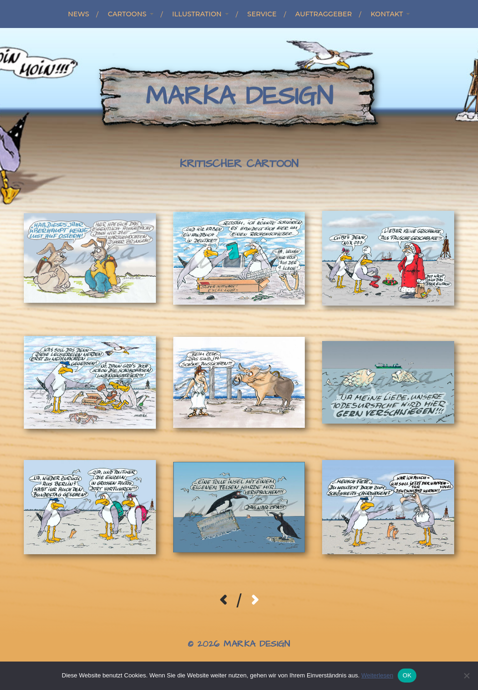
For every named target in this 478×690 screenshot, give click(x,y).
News (78, 14)
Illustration (197, 14)
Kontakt (387, 14)
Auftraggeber (323, 14)
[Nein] (466, 675)
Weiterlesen (377, 675)
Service (262, 14)
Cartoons (127, 14)
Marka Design (239, 96)
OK (406, 675)
